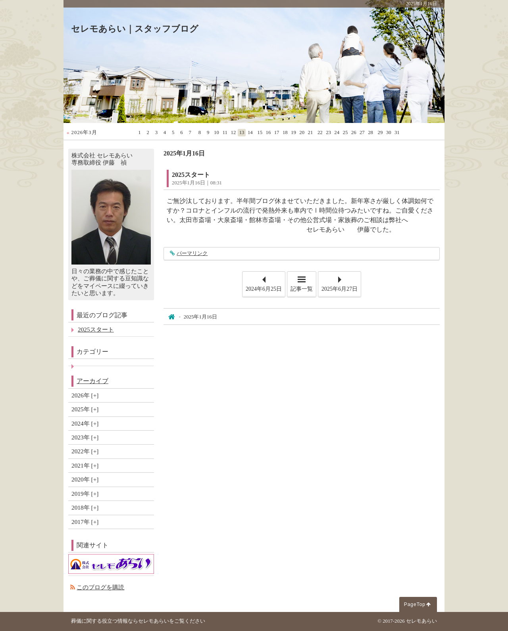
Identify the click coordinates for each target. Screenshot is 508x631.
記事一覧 (302, 289)
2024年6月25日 (264, 289)
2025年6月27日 (339, 289)
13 (241, 132)
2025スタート (191, 174)
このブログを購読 (100, 587)
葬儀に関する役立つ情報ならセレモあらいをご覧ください (138, 621)
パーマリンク (192, 253)
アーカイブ (92, 381)
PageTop (414, 604)
